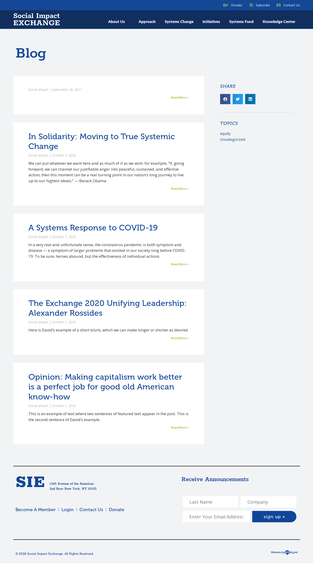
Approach (147, 21)
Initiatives (211, 21)
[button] (225, 99)
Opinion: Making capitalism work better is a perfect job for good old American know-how (105, 386)
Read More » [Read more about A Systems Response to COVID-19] (180, 264)
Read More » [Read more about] (180, 97)
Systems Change (179, 21)
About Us (119, 21)
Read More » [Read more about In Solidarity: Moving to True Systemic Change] (180, 189)
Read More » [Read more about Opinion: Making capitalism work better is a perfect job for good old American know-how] (180, 427)
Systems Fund (241, 21)
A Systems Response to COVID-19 (93, 227)
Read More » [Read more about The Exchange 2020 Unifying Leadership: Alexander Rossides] (180, 338)
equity (225, 133)
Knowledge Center (279, 21)
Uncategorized (232, 139)
